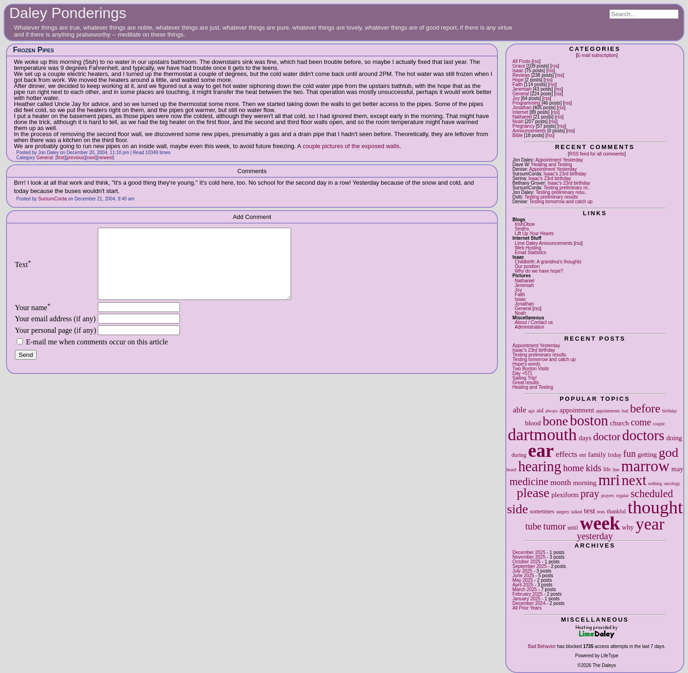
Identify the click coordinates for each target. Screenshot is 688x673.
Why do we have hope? (539, 271)
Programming (526, 103)
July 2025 (522, 570)
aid (539, 410)
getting (646, 454)
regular (622, 495)
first (60, 157)
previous (75, 157)
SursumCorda (52, 198)
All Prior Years (526, 608)
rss (536, 61)
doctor (607, 436)
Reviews (521, 75)
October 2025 (526, 561)
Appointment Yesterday (559, 159)
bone (555, 421)
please (533, 493)
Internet (520, 112)
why (628, 527)
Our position (527, 266)
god (668, 452)
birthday (669, 410)
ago (531, 410)
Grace (518, 66)
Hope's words (526, 364)
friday (614, 455)
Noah (517, 121)
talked (576, 511)
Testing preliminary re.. (566, 187)
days (585, 438)
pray (589, 493)
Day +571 (522, 373)
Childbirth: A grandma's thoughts (548, 261)
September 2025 (529, 566)
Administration (529, 327)
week (600, 523)
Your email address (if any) (55, 332)
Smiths (522, 228)
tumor (554, 526)
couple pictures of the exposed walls (351, 146)
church (619, 423)
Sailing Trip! (524, 377)
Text (23, 271)
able (519, 409)
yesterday (595, 536)
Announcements (529, 130)
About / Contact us (534, 322)
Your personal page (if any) (55, 344)
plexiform (565, 495)
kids (593, 468)
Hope (517, 79)
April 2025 (522, 584)
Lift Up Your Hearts (534, 233)
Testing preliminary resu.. (561, 192)
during (518, 455)
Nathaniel (522, 116)
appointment (577, 410)
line (615, 469)
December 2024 (528, 603)
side (518, 509)
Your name (33, 321)
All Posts (521, 61)
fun (629, 454)
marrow (645, 465)
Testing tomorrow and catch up (560, 201)
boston (589, 420)
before (645, 408)
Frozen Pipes (33, 50)
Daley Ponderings (68, 13)
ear (541, 450)
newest (105, 157)
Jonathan (521, 107)
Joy (516, 98)
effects (567, 454)
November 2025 (528, 557)
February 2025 (527, 594)
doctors (643, 435)
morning (585, 482)
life (607, 469)
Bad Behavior (542, 646)
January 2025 (526, 598)
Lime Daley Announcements (544, 243)
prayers (607, 495)
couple (659, 423)
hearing (539, 466)
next (634, 480)
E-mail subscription (596, 55)
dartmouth (542, 434)
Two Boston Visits (530, 368)
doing (674, 438)
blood (533, 423)
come (641, 422)
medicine (529, 481)
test (589, 510)
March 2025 (524, 589)
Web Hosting (528, 247)
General (520, 93)
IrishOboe (525, 224)
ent (582, 455)
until (572, 527)
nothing (655, 483)
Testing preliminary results (551, 196)
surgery (562, 511)
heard (511, 469)
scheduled (652, 493)
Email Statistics (530, 252)
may (677, 469)
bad (625, 410)
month (560, 482)
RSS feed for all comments (596, 153)
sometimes (542, 511)
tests (601, 511)
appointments (608, 410)
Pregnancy (523, 126)
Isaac (517, 70)
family (597, 454)
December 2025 (528, 552)
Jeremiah (521, 89)
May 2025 (522, 580)
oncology (672, 483)
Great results (525, 382)
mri (609, 479)
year (650, 524)
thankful (616, 511)
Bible (517, 135)
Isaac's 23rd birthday (565, 173)
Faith (517, 84)
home (573, 468)
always (551, 410)
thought (655, 507)
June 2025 (523, 575)
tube (533, 526)
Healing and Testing (551, 164)
